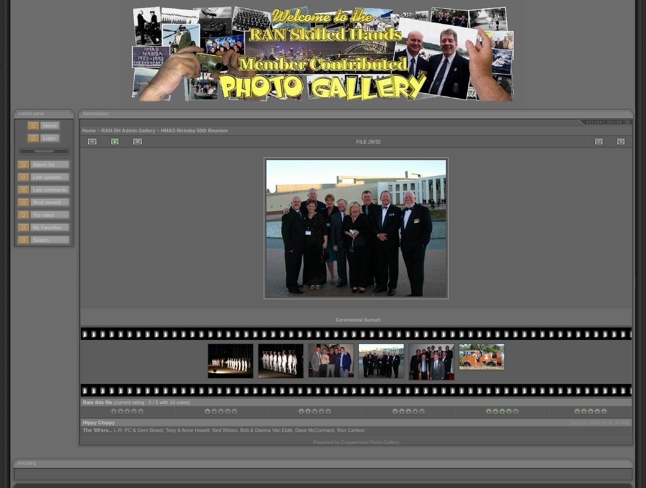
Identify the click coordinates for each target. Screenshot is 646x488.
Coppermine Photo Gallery (370, 442)
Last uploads (47, 177)
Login (49, 138)
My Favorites (47, 227)
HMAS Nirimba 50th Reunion (194, 130)
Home (49, 125)
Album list (44, 164)
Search (41, 240)
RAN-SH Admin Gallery (128, 130)
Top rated (43, 215)
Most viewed (47, 202)
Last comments (50, 189)
